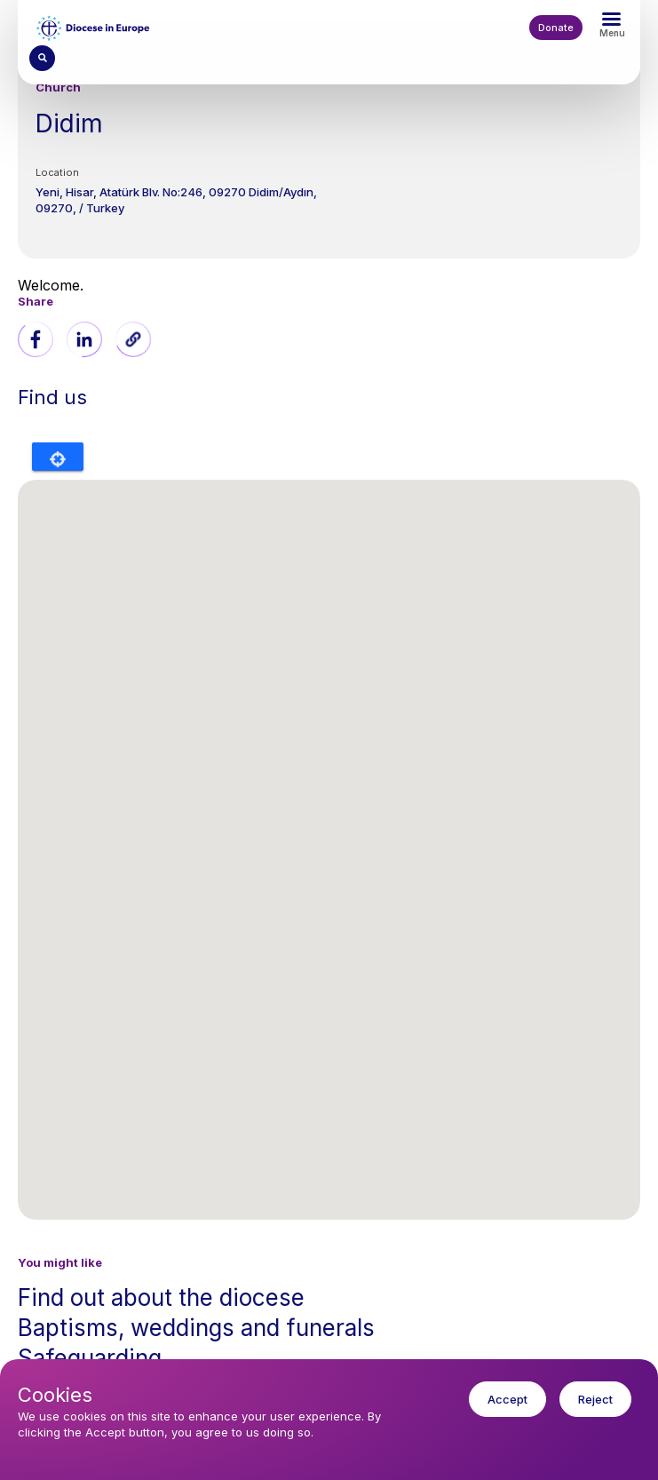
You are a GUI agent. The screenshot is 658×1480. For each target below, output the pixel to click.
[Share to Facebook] (35, 339)
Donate (556, 27)
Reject (595, 1399)
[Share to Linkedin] (84, 339)
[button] (133, 339)
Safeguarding (90, 1358)
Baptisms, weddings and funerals (196, 1327)
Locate (57, 456)
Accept (507, 1399)
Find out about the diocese (161, 1297)
